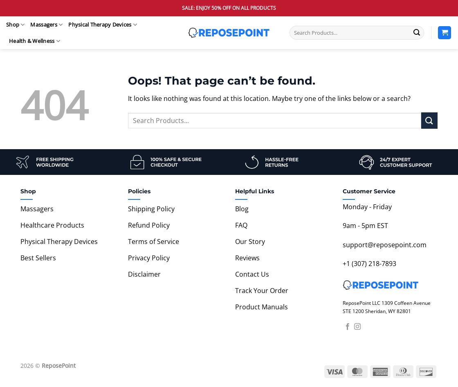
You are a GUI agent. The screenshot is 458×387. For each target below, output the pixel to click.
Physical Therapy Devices (102, 25)
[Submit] (417, 33)
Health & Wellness (34, 41)
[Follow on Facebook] (347, 326)
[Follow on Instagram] (357, 326)
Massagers (46, 25)
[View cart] (444, 33)
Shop (15, 25)
